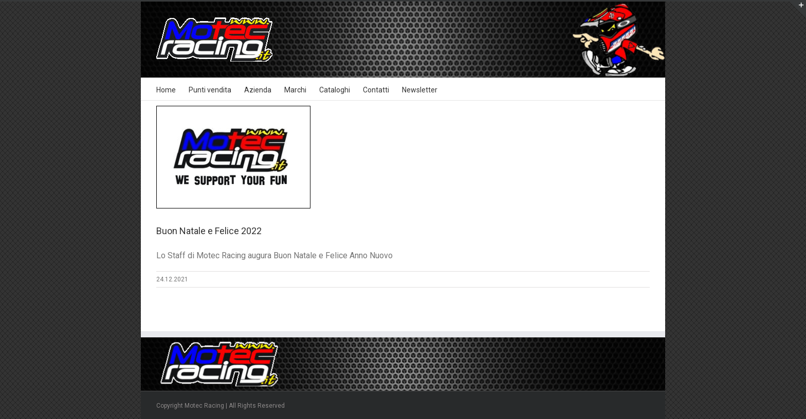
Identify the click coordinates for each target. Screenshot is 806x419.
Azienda (257, 90)
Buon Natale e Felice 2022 (209, 230)
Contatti (376, 90)
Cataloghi (334, 90)
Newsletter (419, 90)
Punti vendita (210, 90)
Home (166, 90)
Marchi (295, 90)
